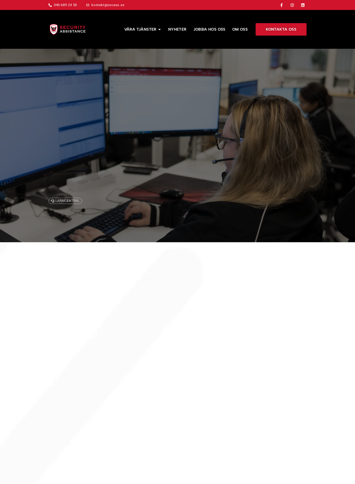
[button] (65, 201)
